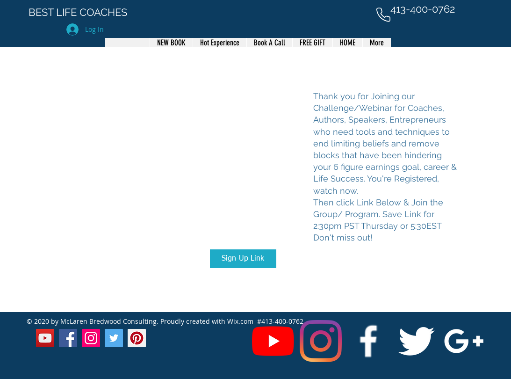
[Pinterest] (137, 338)
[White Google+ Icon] (464, 341)
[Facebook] (68, 338)
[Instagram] (321, 341)
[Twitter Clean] (416, 341)
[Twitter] (114, 338)
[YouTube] (273, 341)
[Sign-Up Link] (243, 258)
